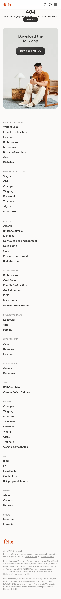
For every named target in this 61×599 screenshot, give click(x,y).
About (7, 495)
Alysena (7, 206)
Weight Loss (10, 127)
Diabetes (8, 162)
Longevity (9, 319)
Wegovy (8, 191)
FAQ (5, 466)
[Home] (7, 4)
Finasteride (9, 196)
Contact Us (9, 476)
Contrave (8, 426)
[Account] (50, 4)
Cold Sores (9, 280)
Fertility (7, 329)
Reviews (8, 505)
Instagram (9, 519)
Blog (6, 461)
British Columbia (13, 231)
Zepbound (9, 421)
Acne (6, 157)
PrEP (6, 295)
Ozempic (8, 186)
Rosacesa (8, 349)
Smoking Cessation (14, 152)
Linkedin (8, 524)
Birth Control (11, 142)
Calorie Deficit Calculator (18, 392)
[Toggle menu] (56, 4)
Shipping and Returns (15, 481)
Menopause (10, 147)
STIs (5, 324)
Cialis (6, 181)
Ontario (7, 251)
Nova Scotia (10, 246)
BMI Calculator (12, 387)
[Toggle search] (45, 4)
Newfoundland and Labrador (20, 241)
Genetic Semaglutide (15, 447)
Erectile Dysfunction (15, 132)
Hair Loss (8, 137)
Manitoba (9, 236)
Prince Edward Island (15, 256)
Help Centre (10, 471)
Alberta (7, 226)
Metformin (9, 211)
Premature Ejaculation (16, 305)
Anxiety (7, 368)
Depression (9, 373)
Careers (8, 500)
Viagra (7, 176)
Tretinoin (8, 201)
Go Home (30, 19)
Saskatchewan (11, 261)
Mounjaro (9, 416)
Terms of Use (31, 556)
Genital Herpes (12, 290)
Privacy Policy (47, 556)
